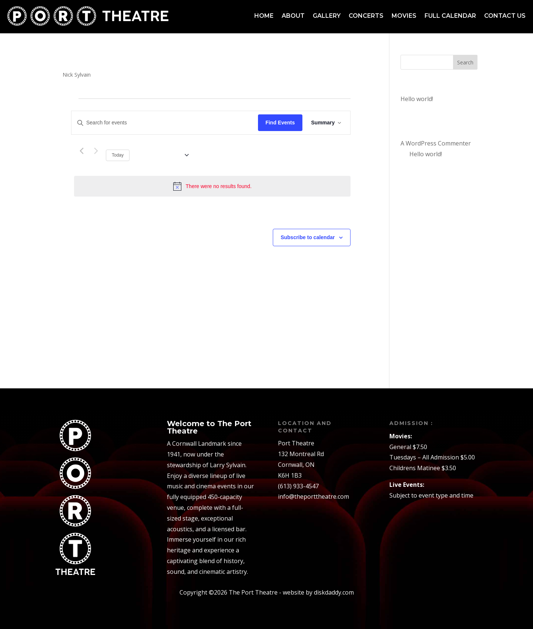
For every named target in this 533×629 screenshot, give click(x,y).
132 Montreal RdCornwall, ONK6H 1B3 (301, 464)
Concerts (366, 15)
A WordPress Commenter (435, 143)
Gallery (327, 15)
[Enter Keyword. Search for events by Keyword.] (164, 122)
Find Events (280, 123)
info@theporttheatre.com (313, 496)
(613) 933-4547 (298, 486)
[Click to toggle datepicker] (162, 155)
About (293, 15)
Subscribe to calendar (308, 237)
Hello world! (416, 99)
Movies (404, 15)
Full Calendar (450, 15)
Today (118, 155)
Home (264, 15)
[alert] (212, 186)
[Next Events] (95, 151)
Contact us (505, 15)
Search (465, 62)
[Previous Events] (81, 151)
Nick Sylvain (77, 74)
